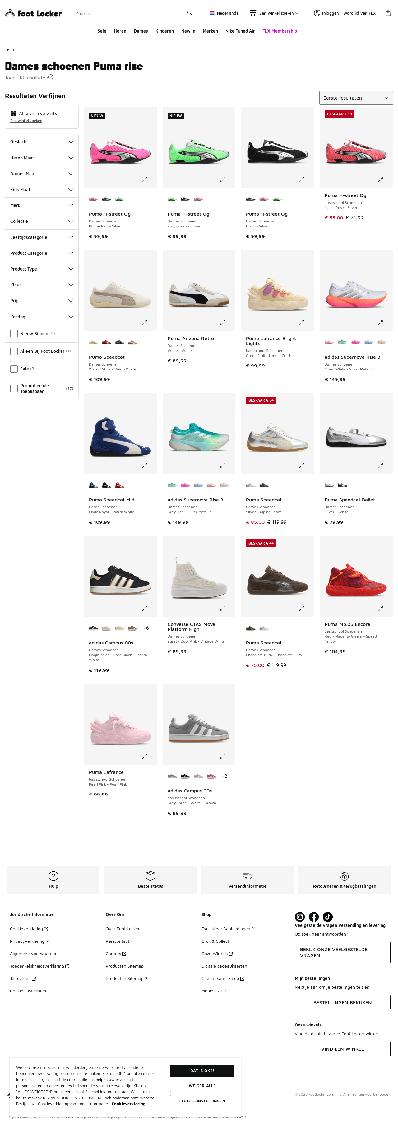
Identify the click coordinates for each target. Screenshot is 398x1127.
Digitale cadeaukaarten (224, 965)
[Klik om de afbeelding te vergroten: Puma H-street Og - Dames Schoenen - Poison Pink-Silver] (149, 179)
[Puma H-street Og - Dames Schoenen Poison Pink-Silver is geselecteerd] (93, 199)
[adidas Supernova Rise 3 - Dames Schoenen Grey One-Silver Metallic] (342, 342)
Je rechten (23, 978)
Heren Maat (41, 157)
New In (188, 31)
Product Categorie (41, 253)
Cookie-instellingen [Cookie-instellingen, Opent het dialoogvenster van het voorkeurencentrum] (202, 1100)
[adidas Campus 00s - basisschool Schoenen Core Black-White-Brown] (185, 776)
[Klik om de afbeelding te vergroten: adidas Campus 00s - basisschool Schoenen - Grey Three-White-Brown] (227, 756)
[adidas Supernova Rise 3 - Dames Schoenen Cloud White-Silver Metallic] (211, 485)
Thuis (9, 49)
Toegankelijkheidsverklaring (39, 965)
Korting (41, 316)
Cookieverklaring (29, 928)
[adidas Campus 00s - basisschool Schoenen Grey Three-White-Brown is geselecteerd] (172, 776)
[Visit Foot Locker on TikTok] (328, 917)
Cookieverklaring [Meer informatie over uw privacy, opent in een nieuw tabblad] (129, 1103)
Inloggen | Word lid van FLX (345, 13)
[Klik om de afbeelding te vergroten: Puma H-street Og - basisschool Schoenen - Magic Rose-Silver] (384, 179)
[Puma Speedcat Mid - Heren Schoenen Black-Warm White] (106, 485)
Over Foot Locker (123, 928)
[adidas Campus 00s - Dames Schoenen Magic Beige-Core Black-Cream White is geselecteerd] (93, 628)
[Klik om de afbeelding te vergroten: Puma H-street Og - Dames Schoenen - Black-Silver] (306, 179)
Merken (210, 31)
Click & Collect (215, 941)
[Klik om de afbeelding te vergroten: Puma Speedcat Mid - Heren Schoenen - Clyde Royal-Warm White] (149, 465)
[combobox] (134, 13)
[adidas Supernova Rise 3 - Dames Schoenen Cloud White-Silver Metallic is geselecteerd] (329, 342)
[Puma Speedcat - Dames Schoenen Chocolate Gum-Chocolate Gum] (264, 485)
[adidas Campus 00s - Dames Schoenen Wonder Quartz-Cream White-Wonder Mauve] (106, 628)
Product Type (41, 269)
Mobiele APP (213, 990)
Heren (120, 31)
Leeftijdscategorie (41, 237)
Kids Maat (41, 189)
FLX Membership (279, 31)
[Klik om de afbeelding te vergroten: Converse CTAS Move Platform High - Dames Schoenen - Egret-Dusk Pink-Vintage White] (227, 608)
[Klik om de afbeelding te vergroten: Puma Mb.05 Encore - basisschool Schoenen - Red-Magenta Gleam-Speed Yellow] (384, 608)
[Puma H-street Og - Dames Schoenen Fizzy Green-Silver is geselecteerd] (172, 199)
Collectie (41, 221)
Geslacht (41, 141)
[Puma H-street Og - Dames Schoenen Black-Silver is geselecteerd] (250, 199)
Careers (116, 953)
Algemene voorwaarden (34, 953)
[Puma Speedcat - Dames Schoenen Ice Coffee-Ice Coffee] (132, 342)
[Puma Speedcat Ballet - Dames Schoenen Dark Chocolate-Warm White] (342, 485)
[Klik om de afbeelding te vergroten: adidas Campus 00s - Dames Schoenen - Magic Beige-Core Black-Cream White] (149, 608)
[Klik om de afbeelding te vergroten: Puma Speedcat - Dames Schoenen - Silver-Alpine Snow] (306, 465)
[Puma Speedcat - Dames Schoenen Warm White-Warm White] (119, 342)
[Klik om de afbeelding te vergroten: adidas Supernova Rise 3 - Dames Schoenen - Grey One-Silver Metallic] (227, 465)
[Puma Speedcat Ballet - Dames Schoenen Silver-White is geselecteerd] (329, 485)
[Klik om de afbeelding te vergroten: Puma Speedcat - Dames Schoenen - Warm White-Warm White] (149, 323)
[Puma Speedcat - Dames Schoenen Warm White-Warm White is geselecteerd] (93, 342)
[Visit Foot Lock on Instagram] (300, 917)
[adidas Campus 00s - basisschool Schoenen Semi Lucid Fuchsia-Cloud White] (211, 776)
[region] (125, 1087)
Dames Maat (41, 173)
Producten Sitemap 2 (126, 978)
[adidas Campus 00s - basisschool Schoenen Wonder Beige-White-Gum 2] (198, 776)
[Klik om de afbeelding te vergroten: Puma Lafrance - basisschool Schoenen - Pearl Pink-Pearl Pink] (149, 756)
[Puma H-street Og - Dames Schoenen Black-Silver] (106, 199)
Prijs (41, 300)
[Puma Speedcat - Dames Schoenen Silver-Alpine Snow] (264, 628)
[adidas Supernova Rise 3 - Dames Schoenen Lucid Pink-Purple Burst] (355, 342)
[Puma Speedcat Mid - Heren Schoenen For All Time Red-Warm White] (119, 485)
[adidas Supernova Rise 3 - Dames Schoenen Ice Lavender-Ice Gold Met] (381, 342)
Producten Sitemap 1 (126, 965)
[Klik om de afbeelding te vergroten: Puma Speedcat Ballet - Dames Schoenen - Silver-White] (384, 465)
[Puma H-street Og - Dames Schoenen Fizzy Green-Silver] (119, 199)
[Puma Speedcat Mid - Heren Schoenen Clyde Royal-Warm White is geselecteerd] (93, 485)
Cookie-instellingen (29, 990)
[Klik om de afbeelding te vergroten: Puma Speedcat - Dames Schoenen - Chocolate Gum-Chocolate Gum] (306, 608)
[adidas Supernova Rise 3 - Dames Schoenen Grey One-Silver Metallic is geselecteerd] (172, 485)
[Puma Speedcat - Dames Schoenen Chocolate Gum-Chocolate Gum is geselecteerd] (250, 628)
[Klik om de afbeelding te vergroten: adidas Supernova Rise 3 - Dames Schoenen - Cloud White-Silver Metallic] (384, 323)
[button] (50, 77)
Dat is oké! (202, 1070)
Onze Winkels (217, 953)
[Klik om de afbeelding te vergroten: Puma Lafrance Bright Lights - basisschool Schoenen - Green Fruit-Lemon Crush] (306, 323)
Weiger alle (202, 1085)
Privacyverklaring (29, 941)
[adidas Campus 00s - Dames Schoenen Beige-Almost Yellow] (119, 628)
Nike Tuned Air (240, 31)
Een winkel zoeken (26, 120)
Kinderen (164, 31)
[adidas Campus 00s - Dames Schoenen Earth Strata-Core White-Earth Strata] (132, 628)
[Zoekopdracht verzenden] (190, 13)
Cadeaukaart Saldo (222, 978)
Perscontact (117, 941)
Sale (102, 31)
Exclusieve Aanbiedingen (228, 928)
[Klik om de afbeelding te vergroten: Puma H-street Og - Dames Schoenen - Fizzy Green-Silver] (227, 179)
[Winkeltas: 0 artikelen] (388, 13)
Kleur (41, 284)
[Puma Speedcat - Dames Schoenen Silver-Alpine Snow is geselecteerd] (250, 485)
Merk (41, 205)
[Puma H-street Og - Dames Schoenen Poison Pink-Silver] (198, 199)
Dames (141, 31)
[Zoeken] (134, 13)
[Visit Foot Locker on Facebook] (314, 917)
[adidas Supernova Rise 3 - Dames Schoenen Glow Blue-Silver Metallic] (368, 342)
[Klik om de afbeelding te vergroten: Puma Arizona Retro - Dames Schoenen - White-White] (227, 323)
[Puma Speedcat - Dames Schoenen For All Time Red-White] (106, 342)
